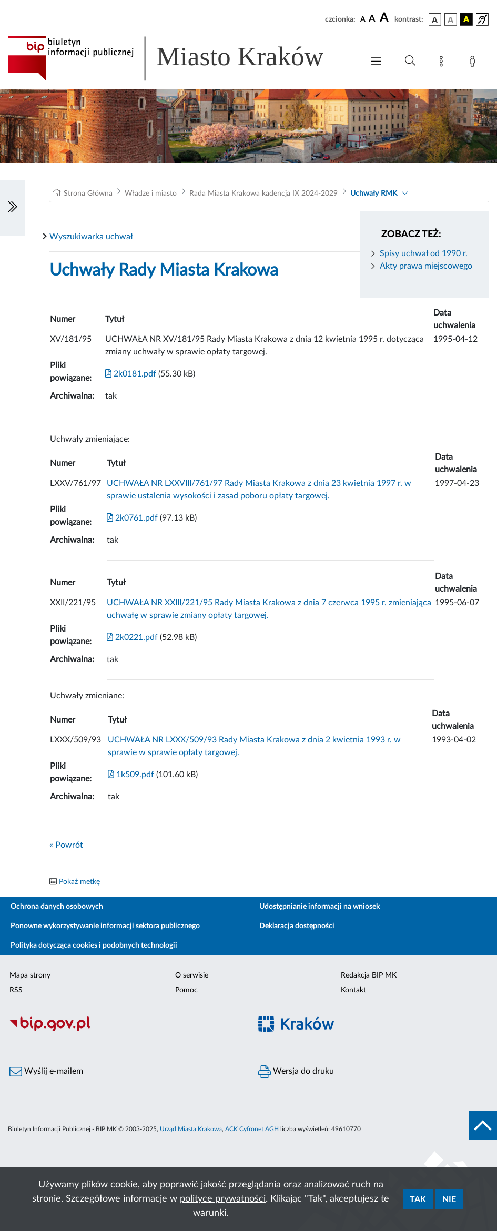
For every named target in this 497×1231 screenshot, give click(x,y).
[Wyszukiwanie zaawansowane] (410, 61)
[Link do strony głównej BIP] (180, 58)
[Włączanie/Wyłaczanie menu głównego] (376, 62)
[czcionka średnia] (372, 19)
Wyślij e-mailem (46, 1071)
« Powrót (66, 845)
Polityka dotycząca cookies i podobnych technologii (94, 945)
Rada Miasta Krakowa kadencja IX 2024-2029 (263, 193)
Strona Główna (88, 193)
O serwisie (191, 975)
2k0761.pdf (132, 518)
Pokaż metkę (79, 882)
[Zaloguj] (474, 63)
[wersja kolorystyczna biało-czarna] (451, 19)
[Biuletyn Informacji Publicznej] (124, 1030)
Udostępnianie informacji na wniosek (319, 906)
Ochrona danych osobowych (57, 906)
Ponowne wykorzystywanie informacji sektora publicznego (105, 926)
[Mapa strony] (443, 63)
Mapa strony (29, 975)
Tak (418, 1199)
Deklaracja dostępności (296, 926)
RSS (16, 990)
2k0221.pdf (132, 637)
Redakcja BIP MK (369, 975)
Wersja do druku (296, 1071)
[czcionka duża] (385, 17)
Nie (449, 1199)
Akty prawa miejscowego (426, 266)
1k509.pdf (131, 774)
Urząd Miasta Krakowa (191, 1129)
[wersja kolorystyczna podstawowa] (435, 19)
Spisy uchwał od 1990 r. (424, 253)
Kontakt (353, 990)
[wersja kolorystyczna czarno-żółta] (466, 19)
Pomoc (186, 990)
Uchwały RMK (373, 193)
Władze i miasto (151, 193)
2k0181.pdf (130, 374)
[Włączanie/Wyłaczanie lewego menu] (12, 208)
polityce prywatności (223, 1199)
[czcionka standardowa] (363, 19)
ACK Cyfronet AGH (252, 1129)
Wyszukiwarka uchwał (91, 236)
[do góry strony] (483, 1125)
